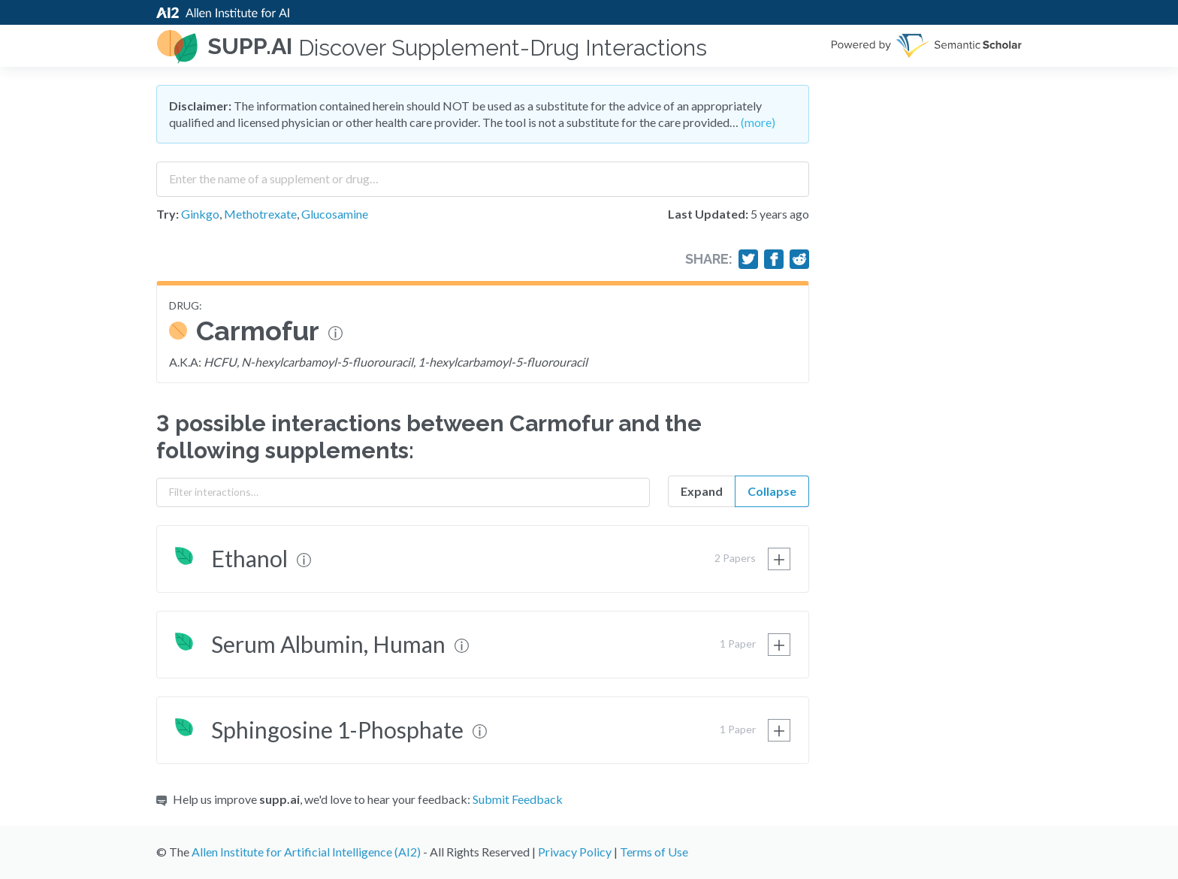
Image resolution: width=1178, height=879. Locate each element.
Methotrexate (260, 214)
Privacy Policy (575, 851)
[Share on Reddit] (799, 259)
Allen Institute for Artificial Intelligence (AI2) (306, 851)
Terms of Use (654, 851)
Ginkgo (200, 214)
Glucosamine (334, 214)
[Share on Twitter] (748, 259)
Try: (167, 214)
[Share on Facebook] (774, 259)
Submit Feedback (518, 799)
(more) (758, 122)
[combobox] (482, 174)
